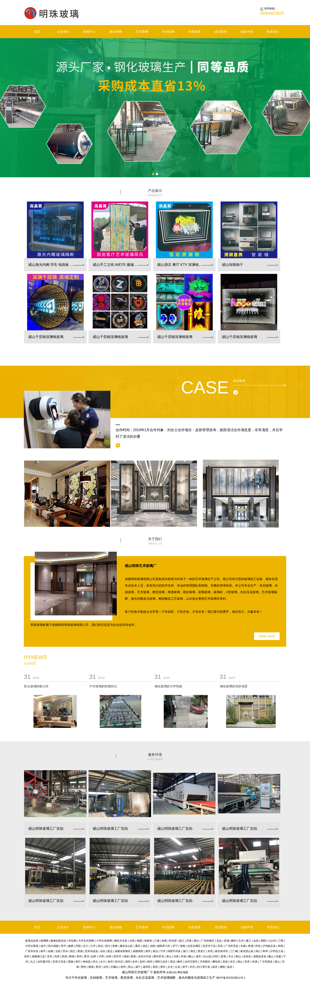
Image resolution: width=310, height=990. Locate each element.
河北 (232, 961)
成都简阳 (138, 951)
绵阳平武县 (174, 951)
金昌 (256, 940)
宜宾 (49, 956)
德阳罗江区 (163, 945)
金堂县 (247, 956)
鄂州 (83, 966)
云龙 (177, 966)
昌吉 (100, 945)
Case (205, 387)
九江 (32, 961)
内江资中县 (203, 966)
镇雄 (126, 956)
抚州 (149, 961)
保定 (145, 945)
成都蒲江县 (38, 956)
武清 (56, 956)
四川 (107, 945)
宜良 (220, 945)
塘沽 (196, 940)
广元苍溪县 (266, 961)
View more (267, 636)
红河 (241, 940)
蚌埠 (265, 951)
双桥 (115, 945)
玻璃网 (44, 940)
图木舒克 (158, 956)
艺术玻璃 (142, 31)
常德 (183, 956)
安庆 (247, 961)
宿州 (123, 966)
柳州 (179, 961)
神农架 (87, 961)
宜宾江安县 (59, 961)
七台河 (272, 940)
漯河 (162, 966)
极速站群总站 (58, 940)
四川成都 (53, 945)
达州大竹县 (144, 956)
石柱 (102, 951)
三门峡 (234, 951)
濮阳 (222, 966)
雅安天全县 (120, 940)
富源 (64, 956)
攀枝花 (216, 961)
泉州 (110, 961)
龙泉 (225, 961)
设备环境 (246, 31)
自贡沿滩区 (193, 945)
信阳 (152, 945)
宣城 (226, 940)
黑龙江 (202, 951)
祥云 (95, 961)
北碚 (58, 951)
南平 (43, 951)
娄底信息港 (31, 940)
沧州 (135, 961)
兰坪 (93, 945)
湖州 (127, 961)
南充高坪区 (221, 951)
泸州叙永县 (269, 945)
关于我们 (155, 541)
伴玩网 (72, 940)
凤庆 (155, 966)
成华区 (147, 966)
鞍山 (238, 956)
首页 (37, 31)
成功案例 (220, 31)
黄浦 (80, 951)
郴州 (233, 940)
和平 (63, 945)
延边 (110, 951)
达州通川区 (44, 961)
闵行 (78, 961)
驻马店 (119, 961)
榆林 (70, 945)
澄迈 (172, 961)
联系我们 (273, 31)
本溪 (254, 961)
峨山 (190, 956)
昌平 (185, 966)
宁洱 (162, 951)
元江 (85, 945)
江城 (156, 940)
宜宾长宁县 (209, 945)
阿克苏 (173, 940)
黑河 (86, 956)
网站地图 (183, 972)
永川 (102, 961)
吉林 (108, 956)
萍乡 (65, 951)
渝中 (43, 945)
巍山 (270, 956)
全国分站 (171, 972)
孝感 (250, 945)
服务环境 (155, 757)
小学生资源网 (104, 940)
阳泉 (133, 956)
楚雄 (91, 966)
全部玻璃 (194, 31)
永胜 (132, 940)
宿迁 (72, 951)
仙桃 (50, 951)
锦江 (258, 951)
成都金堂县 (259, 956)
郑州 (79, 956)
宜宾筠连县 (91, 951)
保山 (168, 956)
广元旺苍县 (231, 945)
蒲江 (185, 951)
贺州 (142, 961)
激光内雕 (116, 31)
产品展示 (155, 193)
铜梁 (139, 940)
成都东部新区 (123, 951)
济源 (189, 940)
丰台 (230, 956)
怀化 (258, 945)
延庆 (215, 966)
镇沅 (155, 951)
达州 (105, 966)
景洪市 (117, 956)
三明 (280, 940)
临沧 (229, 966)
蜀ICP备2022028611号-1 (230, 977)
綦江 (248, 940)
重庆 (137, 945)
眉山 (239, 961)
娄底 (223, 956)
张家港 (148, 940)
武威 (278, 956)
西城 (71, 956)
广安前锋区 (207, 940)
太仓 (170, 966)
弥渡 (164, 940)
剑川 (192, 966)
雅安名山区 (126, 945)
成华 (198, 956)
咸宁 (138, 966)
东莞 (210, 951)
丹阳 (78, 945)
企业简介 (63, 31)
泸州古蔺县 (31, 945)
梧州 (27, 956)
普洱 (98, 966)
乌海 (176, 956)
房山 (130, 966)
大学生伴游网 (86, 940)
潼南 (182, 945)
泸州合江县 (276, 951)
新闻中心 (89, 31)
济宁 (175, 945)
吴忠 (219, 940)
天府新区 (205, 961)
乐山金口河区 (211, 956)
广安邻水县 (31, 951)
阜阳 (280, 945)
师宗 (148, 951)
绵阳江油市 (161, 961)
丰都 (243, 945)
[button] (153, 174)
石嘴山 (114, 966)
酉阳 (263, 940)
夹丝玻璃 (168, 31)
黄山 (277, 961)
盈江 (181, 940)
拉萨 (93, 956)
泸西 (101, 956)
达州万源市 (191, 961)
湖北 (192, 951)
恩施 (70, 961)
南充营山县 (246, 951)
